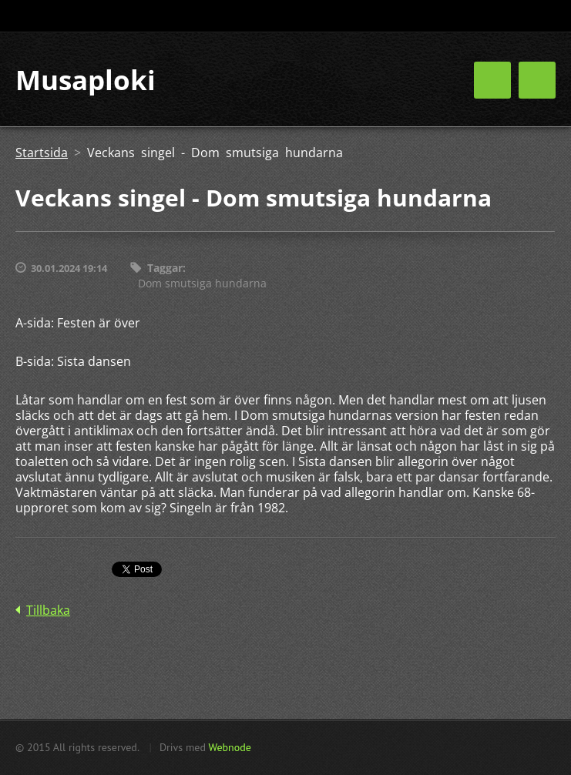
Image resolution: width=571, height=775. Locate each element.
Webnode (229, 747)
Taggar (165, 267)
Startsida (41, 152)
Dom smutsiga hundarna (202, 283)
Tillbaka (48, 610)
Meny (537, 80)
